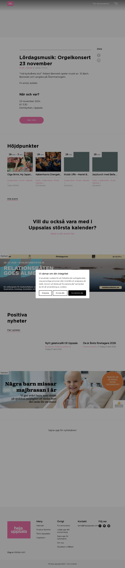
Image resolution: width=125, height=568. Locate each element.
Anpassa (45, 293)
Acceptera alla (77, 293)
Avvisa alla (60, 293)
